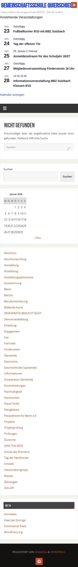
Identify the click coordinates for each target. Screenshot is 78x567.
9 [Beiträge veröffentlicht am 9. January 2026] (18, 213)
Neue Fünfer (11, 403)
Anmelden (10, 514)
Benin (7, 289)
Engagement (12, 331)
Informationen (13, 373)
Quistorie (10, 440)
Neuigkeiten (11, 409)
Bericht (8, 295)
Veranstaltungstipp (16, 470)
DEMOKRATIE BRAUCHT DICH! (22, 313)
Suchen (8, 169)
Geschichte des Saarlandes (20, 367)
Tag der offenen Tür (26, 44)
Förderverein (12, 349)
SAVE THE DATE (13, 446)
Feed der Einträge (15, 520)
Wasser (8, 476)
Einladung (10, 325)
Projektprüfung (13, 427)
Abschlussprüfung (15, 259)
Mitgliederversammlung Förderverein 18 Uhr (43, 68)
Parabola (41, 552)
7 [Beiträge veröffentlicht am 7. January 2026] (12, 213)
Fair (6, 337)
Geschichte (11, 361)
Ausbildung (11, 271)
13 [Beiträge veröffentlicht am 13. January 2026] (8, 219)
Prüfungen (10, 433)
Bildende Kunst (13, 307)
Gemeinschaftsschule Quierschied (36, 5)
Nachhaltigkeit (13, 391)
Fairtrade (9, 343)
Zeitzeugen (11, 482)
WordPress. (58, 552)
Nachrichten (11, 398)
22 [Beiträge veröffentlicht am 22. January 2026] (15, 226)
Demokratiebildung (16, 319)
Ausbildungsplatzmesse (18, 277)
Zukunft (9, 488)
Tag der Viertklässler (16, 458)
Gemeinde (10, 355)
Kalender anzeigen (12, 94)
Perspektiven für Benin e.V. (20, 416)
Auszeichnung (12, 283)
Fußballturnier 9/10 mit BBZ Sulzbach (39, 31)
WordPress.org (13, 532)
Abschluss (10, 253)
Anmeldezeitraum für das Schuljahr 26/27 (41, 56)
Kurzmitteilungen (15, 385)
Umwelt (9, 464)
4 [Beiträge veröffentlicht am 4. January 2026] (24, 207)
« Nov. (38, 238)
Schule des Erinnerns (17, 452)
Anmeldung (11, 265)
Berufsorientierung (15, 301)
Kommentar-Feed (15, 526)
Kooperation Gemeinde (18, 379)
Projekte (9, 422)
